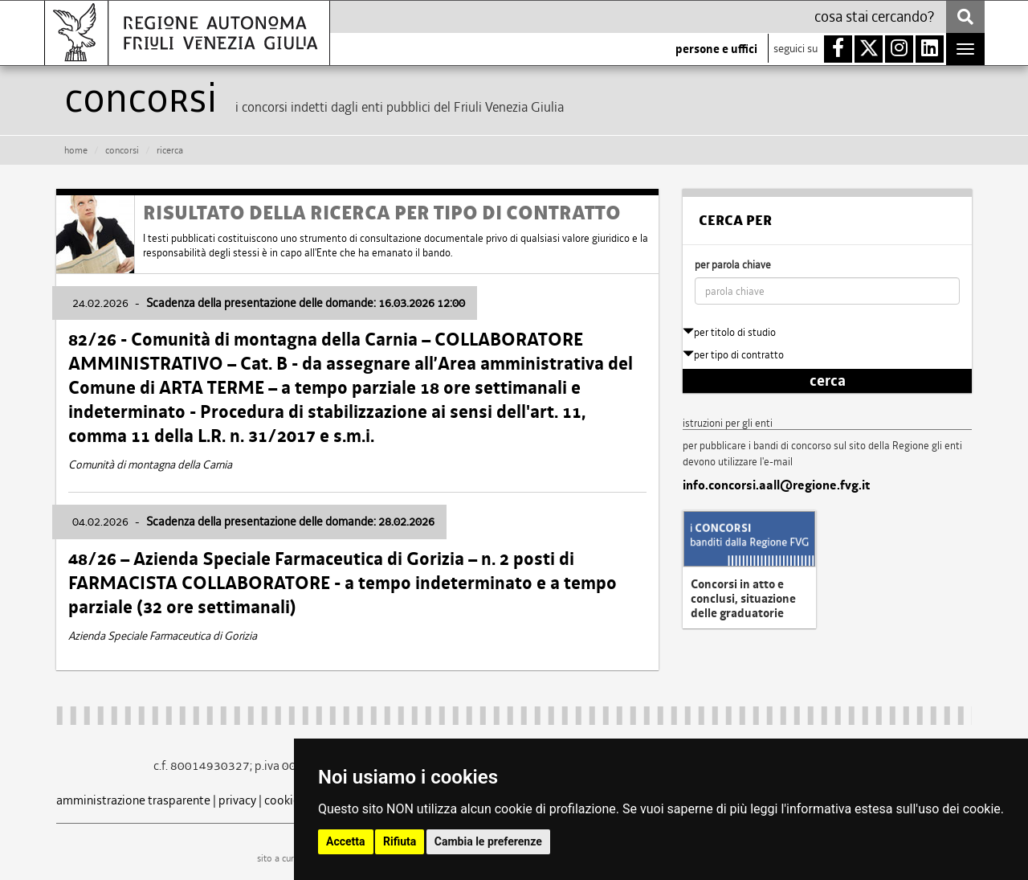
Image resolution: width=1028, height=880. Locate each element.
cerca (828, 380)
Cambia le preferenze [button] (488, 841)
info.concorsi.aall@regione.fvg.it (776, 485)
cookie (282, 800)
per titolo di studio (729, 332)
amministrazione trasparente (133, 800)
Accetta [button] (345, 841)
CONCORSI (122, 150)
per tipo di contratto (733, 355)
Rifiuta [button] (399, 841)
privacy (237, 800)
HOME (76, 150)
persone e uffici (716, 49)
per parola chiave (733, 265)
